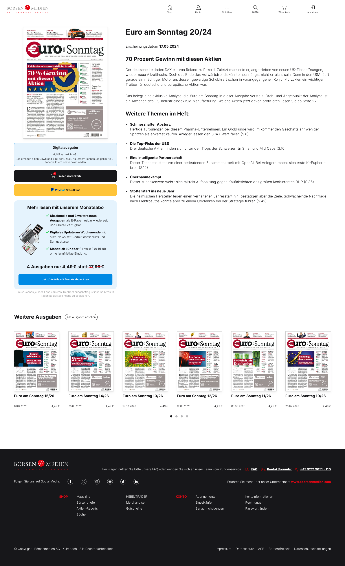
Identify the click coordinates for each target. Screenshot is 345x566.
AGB (261, 549)
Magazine (83, 496)
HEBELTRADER (136, 496)
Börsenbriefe (86, 502)
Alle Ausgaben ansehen (81, 317)
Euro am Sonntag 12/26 (197, 396)
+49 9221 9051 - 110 (315, 469)
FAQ (254, 469)
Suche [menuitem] (255, 8)
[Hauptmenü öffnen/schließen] (336, 9)
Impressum (223, 549)
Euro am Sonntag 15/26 (34, 396)
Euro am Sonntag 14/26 (88, 396)
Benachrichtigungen (210, 508)
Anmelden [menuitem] (312, 8)
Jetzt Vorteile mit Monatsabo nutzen (65, 279)
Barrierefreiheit (279, 549)
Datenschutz (245, 549)
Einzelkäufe (204, 502)
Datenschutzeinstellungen (312, 549)
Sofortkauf (65, 190)
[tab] (171, 416)
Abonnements (205, 496)
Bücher (82, 514)
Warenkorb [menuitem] (284, 8)
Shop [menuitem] (169, 8)
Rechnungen (254, 502)
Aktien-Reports (87, 508)
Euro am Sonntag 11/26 (251, 396)
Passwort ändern (257, 508)
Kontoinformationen (259, 496)
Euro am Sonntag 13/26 (143, 396)
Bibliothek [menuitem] (227, 8)
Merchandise (135, 502)
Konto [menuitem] (198, 8)
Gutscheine (134, 508)
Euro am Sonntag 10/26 (305, 396)
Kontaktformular (279, 469)
